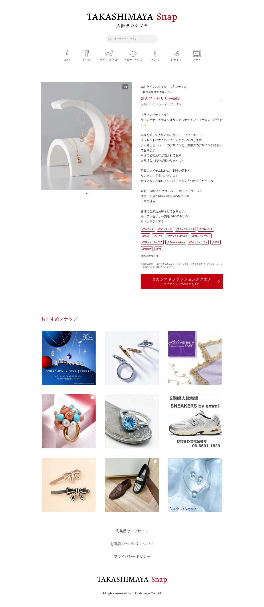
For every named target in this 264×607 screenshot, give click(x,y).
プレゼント (207, 229)
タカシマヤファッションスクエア (160, 104)
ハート (159, 236)
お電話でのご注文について (132, 544)
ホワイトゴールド (179, 236)
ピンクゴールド (202, 236)
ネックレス (166, 229)
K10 (147, 236)
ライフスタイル (186, 229)
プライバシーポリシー (132, 557)
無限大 (148, 249)
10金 (217, 242)
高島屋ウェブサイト (132, 531)
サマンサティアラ (153, 242)
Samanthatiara (177, 242)
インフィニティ (199, 242)
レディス (149, 229)
